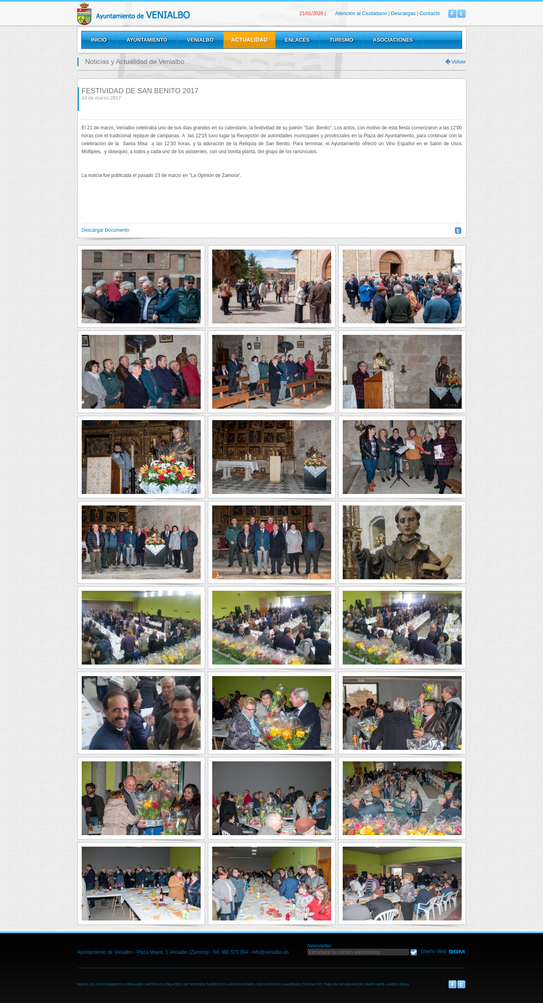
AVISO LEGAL (398, 984)
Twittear (458, 230)
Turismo (341, 40)
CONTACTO (312, 984)
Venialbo (153, 13)
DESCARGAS (268, 984)
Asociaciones (393, 40)
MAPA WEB (375, 984)
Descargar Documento (105, 230)
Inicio (99, 40)
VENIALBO (134, 984)
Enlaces (297, 40)
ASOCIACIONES (241, 984)
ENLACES (173, 984)
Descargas (403, 13)
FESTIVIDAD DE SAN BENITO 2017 (140, 91)
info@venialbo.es (270, 952)
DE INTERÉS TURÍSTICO (204, 984)
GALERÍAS (290, 984)
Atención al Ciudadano (361, 13)
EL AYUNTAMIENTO (106, 984)
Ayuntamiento (147, 40)
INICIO (82, 984)
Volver (458, 62)
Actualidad (249, 40)
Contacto (429, 13)
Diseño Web (434, 951)
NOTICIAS (154, 984)
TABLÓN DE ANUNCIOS (343, 984)
